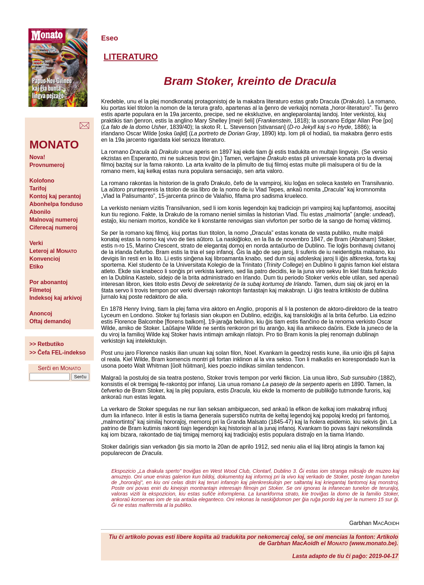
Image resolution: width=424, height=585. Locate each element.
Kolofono (41, 181)
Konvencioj (44, 259)
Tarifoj (38, 188)
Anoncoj (40, 313)
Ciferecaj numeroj (53, 227)
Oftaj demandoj (50, 321)
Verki (36, 243)
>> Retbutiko (46, 344)
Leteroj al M (53, 251)
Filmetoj (40, 290)
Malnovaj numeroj (53, 220)
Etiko (36, 267)
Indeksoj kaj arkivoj (55, 298)
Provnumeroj (47, 165)
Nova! (37, 157)
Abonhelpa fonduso (56, 204)
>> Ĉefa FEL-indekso (57, 353)
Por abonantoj (48, 282)
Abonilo (40, 212)
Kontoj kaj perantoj (55, 196)
